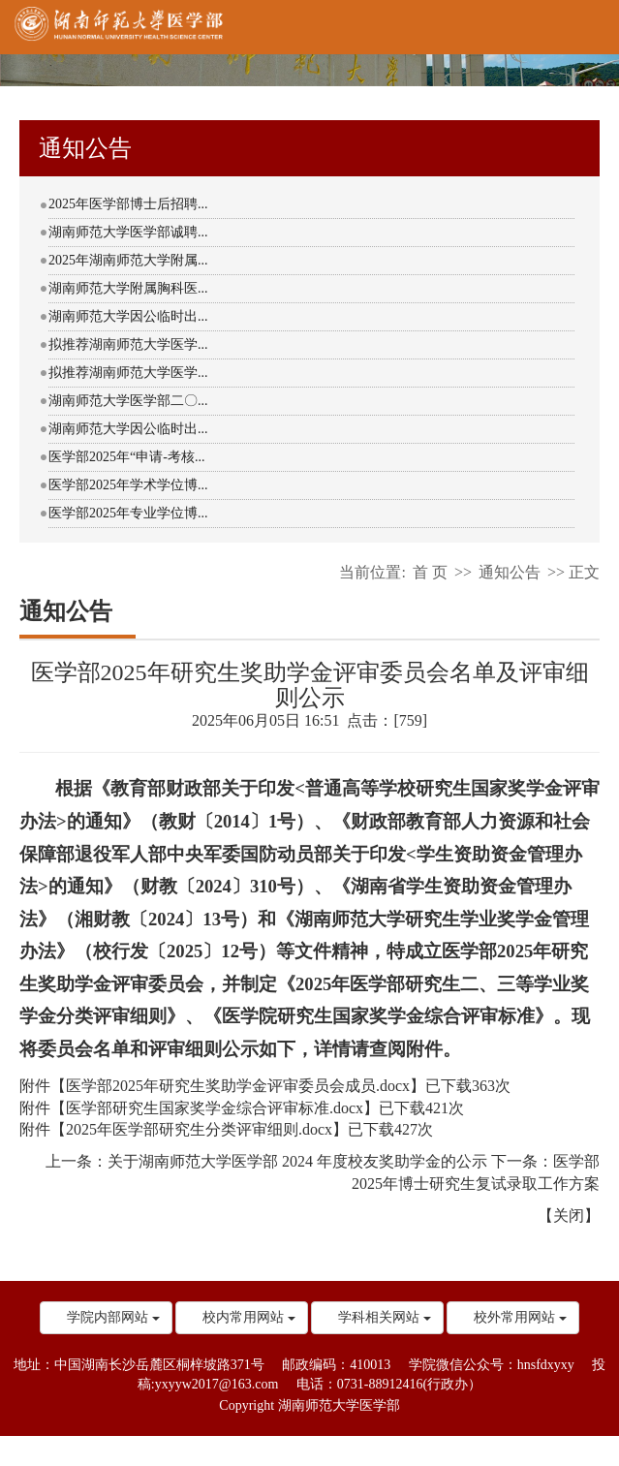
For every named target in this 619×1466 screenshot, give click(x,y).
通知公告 (510, 572)
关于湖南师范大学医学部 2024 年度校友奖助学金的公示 (297, 1161)
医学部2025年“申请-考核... (126, 457)
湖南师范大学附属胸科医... (128, 288)
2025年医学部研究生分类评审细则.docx (199, 1129)
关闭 (568, 1215)
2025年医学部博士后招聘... (128, 204)
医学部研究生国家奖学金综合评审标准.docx (214, 1108)
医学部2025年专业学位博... (128, 513)
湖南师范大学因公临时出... (128, 316)
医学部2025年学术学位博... (128, 485)
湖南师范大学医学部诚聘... (128, 232)
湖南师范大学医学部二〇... (128, 400)
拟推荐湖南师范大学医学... (128, 344)
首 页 (430, 572)
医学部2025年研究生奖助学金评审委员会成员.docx (238, 1085)
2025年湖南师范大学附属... (128, 260)
